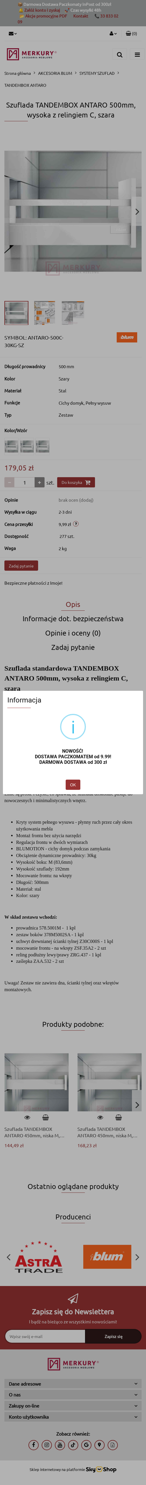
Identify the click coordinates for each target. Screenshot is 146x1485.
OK (73, 785)
